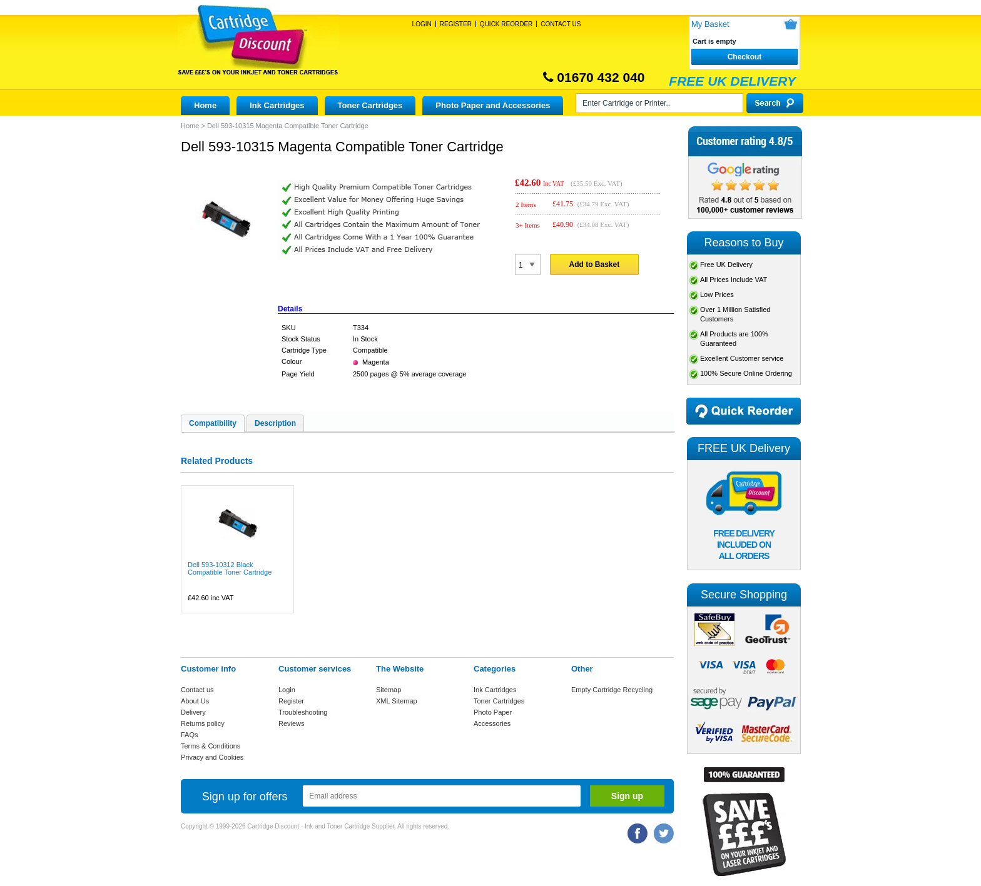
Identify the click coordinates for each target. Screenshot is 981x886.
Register (456, 24)
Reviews (291, 723)
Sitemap (388, 689)
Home (205, 105)
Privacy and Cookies (212, 757)
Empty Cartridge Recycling (612, 689)
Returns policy (203, 723)
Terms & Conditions (210, 746)
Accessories (492, 723)
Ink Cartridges (277, 105)
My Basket (710, 24)
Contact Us (561, 24)
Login (422, 24)
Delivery (193, 712)
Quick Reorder (506, 24)
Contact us (197, 689)
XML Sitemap (396, 701)
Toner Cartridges (370, 105)
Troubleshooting (302, 712)
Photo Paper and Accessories (492, 105)
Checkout (745, 57)
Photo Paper (493, 712)
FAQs (189, 734)
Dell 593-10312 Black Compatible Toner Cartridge (230, 568)
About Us (195, 701)
